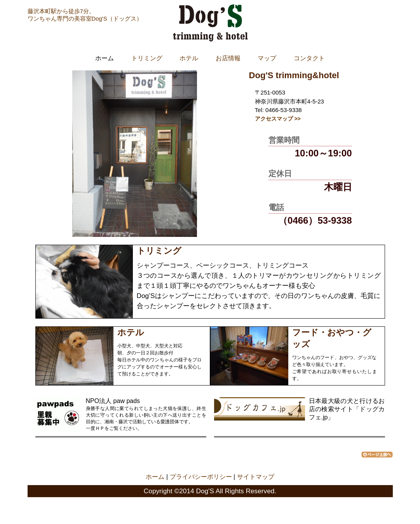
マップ (267, 58)
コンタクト (309, 58)
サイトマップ (255, 476)
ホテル (189, 58)
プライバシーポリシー (201, 476)
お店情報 (228, 58)
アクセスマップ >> (278, 119)
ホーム (155, 476)
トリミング (146, 58)
